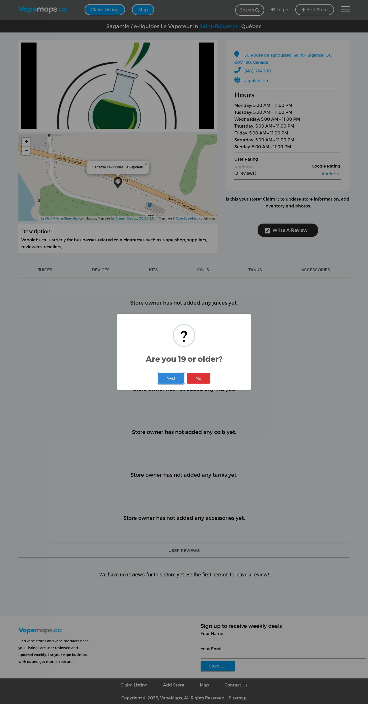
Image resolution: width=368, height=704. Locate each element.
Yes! (171, 378)
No (198, 378)
